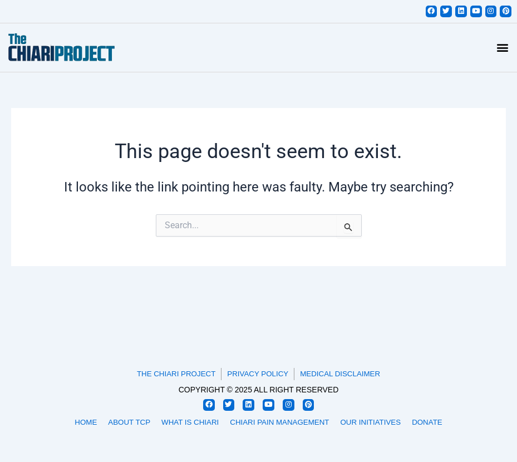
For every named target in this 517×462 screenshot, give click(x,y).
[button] (502, 48)
